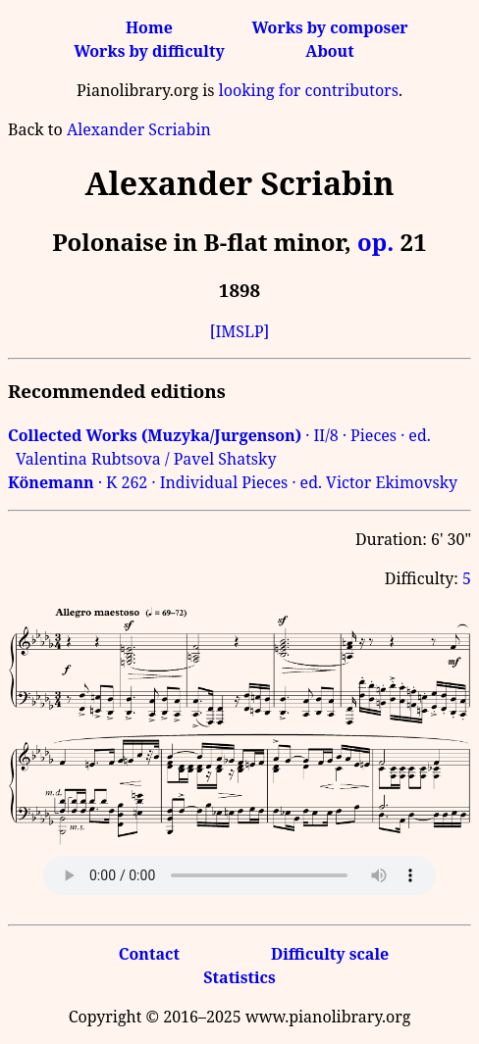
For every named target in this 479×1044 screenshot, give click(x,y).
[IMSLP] (240, 331)
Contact (149, 954)
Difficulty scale (330, 954)
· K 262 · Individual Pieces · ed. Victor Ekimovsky (232, 482)
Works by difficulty (149, 51)
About (329, 51)
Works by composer (329, 27)
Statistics (239, 977)
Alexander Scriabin (139, 129)
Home (149, 27)
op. (375, 241)
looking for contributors (309, 90)
